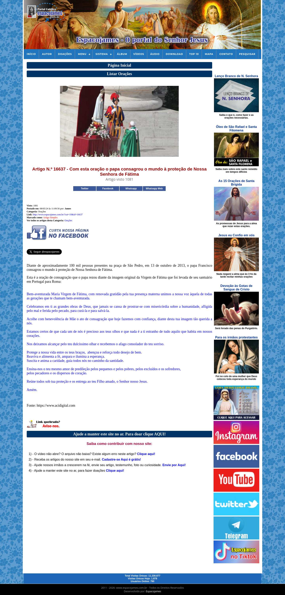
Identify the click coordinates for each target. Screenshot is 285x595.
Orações (68, 220)
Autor (47, 54)
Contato (226, 54)
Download (174, 54)
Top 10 (194, 54)
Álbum (122, 54)
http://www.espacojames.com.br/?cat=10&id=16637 (58, 214)
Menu (82, 54)
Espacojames (153, 591)
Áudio (155, 54)
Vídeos (138, 54)
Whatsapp (131, 188)
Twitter (84, 188)
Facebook (107, 188)
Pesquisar (247, 54)
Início (31, 54)
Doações (65, 54)
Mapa (209, 54)
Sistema (102, 54)
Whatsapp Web (154, 188)
